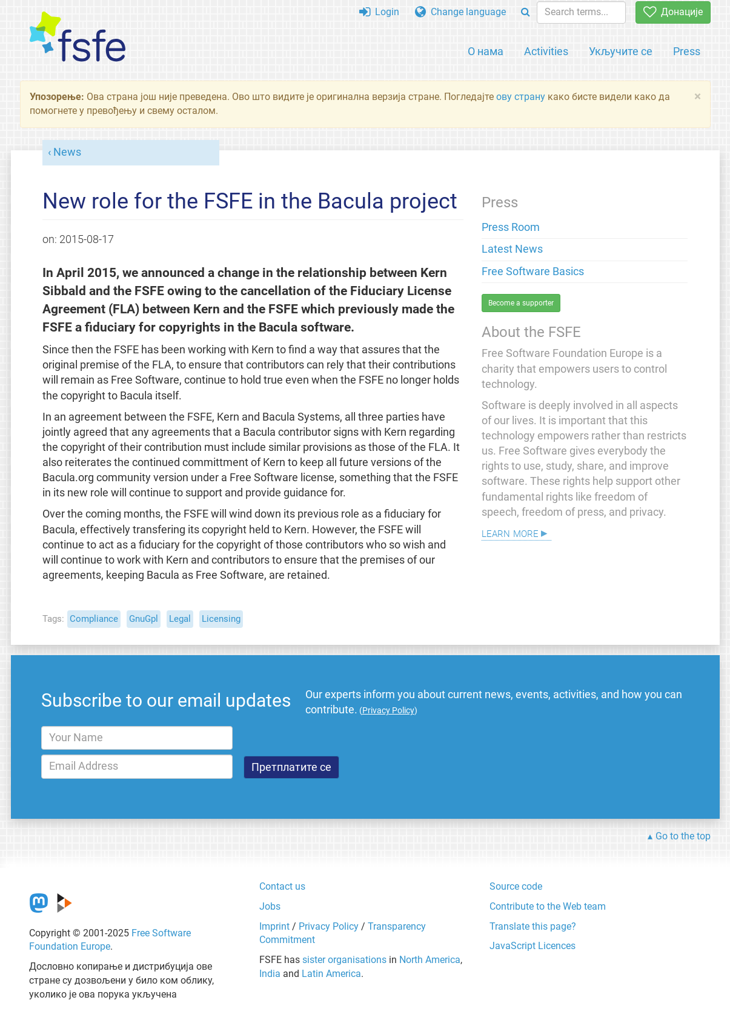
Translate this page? (532, 926)
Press (686, 51)
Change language (460, 12)
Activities (546, 51)
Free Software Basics (533, 271)
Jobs (269, 906)
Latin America (331, 973)
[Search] (525, 12)
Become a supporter (521, 303)
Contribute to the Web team (547, 906)
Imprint (274, 926)
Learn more (510, 532)
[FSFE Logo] (77, 37)
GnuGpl (143, 618)
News (67, 152)
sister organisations (344, 959)
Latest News (512, 249)
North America (429, 959)
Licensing (221, 618)
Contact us (282, 886)
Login (379, 12)
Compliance (94, 618)
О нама (485, 51)
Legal (180, 618)
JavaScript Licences (532, 946)
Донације (673, 12)
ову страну (520, 96)
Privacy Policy (329, 926)
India (269, 973)
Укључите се (620, 51)
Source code (515, 886)
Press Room (511, 227)
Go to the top (683, 836)
